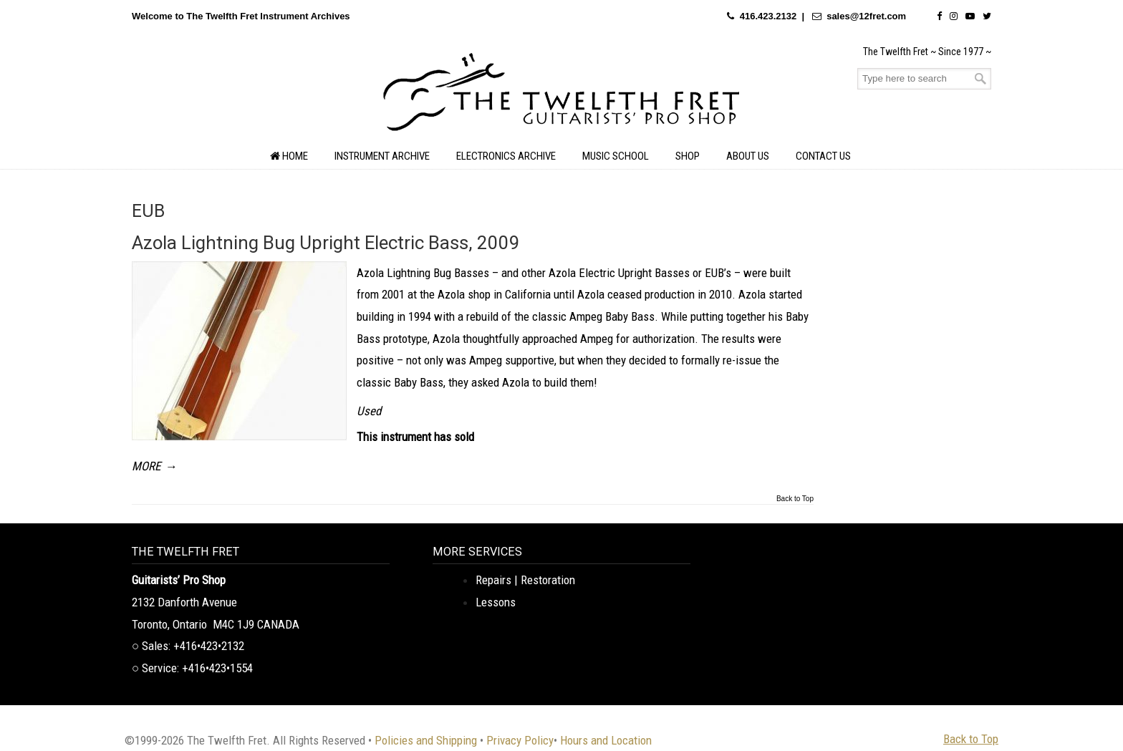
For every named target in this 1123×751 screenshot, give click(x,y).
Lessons (496, 602)
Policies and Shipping (426, 740)
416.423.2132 (768, 16)
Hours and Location (606, 740)
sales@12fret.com (866, 16)
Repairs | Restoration (525, 580)
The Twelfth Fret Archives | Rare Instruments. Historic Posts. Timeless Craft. (561, 96)
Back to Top (795, 499)
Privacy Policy (520, 740)
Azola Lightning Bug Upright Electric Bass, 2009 (326, 242)
